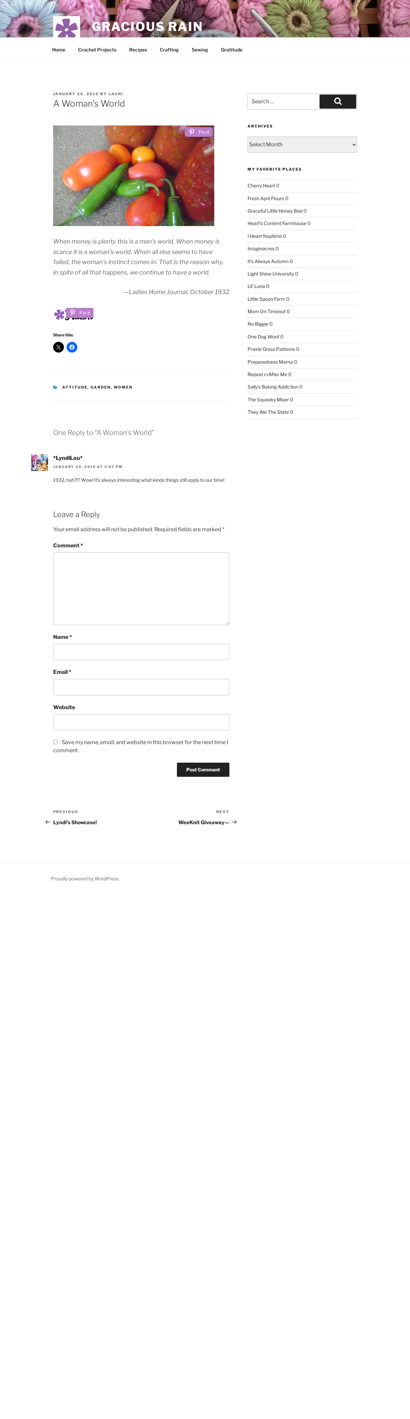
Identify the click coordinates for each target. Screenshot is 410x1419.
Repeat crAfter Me (267, 374)
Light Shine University (271, 274)
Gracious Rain (147, 26)
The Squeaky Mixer (268, 399)
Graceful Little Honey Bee (275, 211)
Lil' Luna (256, 286)
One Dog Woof (263, 336)
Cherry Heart (261, 185)
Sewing (200, 49)
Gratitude (232, 49)
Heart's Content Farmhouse (277, 223)
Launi (116, 94)
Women (123, 387)
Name (62, 637)
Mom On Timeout (267, 311)
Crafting (169, 49)
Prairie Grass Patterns (271, 349)
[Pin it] (199, 132)
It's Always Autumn (268, 261)
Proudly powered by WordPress (85, 878)
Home (58, 49)
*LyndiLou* (68, 458)
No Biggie (258, 324)
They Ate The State (268, 412)
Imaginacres (261, 248)
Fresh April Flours (266, 198)
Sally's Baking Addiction (273, 387)
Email (62, 672)
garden (100, 387)
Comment (68, 545)
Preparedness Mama (270, 362)
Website (64, 707)
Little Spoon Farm (266, 299)
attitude (74, 387)
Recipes (138, 49)
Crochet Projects (97, 49)
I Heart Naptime (265, 236)
